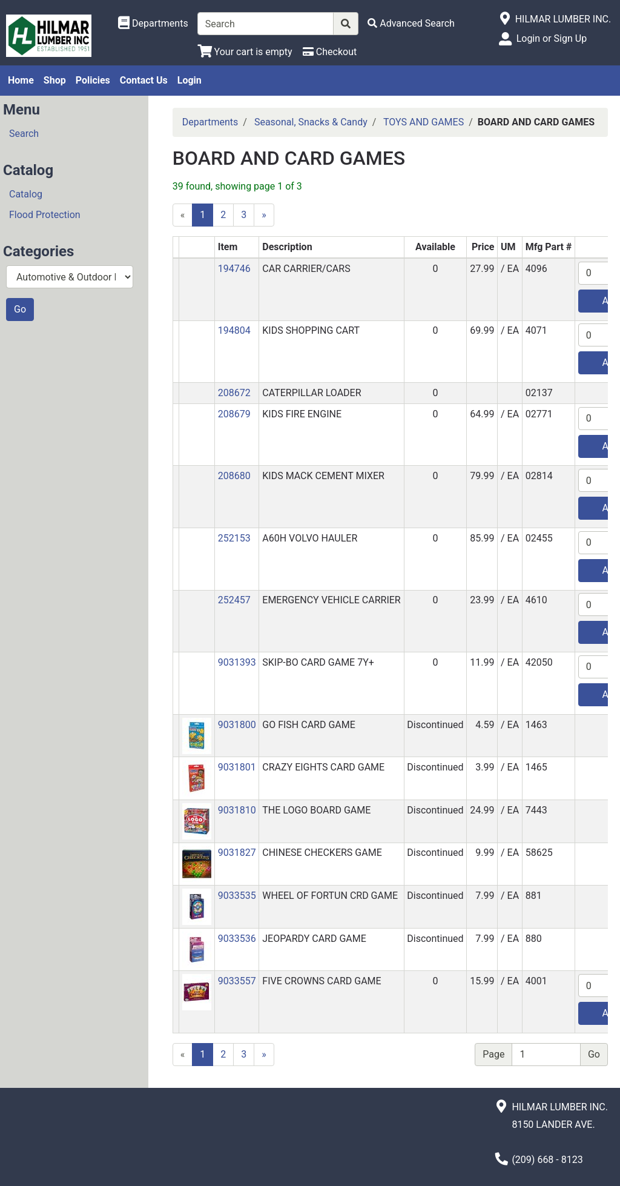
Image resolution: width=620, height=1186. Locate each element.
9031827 (237, 852)
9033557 (237, 981)
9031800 (237, 724)
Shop (55, 80)
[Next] (264, 215)
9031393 (237, 662)
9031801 (237, 767)
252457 (234, 600)
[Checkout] (330, 52)
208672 (234, 393)
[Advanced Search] (411, 23)
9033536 (237, 938)
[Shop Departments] (153, 23)
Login (189, 80)
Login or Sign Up (551, 38)
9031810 (237, 810)
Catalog (25, 194)
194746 (234, 268)
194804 (234, 330)
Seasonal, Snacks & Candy (311, 122)
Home (21, 80)
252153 (234, 538)
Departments (210, 122)
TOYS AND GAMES (423, 122)
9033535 (237, 895)
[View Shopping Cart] (244, 52)
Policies (93, 80)
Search (24, 133)
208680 (234, 476)
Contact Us (144, 80)
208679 (234, 414)
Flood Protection (45, 214)
